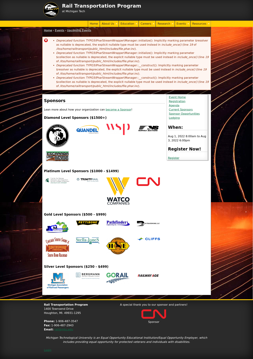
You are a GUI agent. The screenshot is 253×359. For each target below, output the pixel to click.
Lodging (174, 117)
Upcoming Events (79, 30)
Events (182, 24)
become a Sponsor (118, 109)
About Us (108, 24)
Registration (177, 101)
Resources (200, 24)
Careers (146, 24)
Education (128, 24)
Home (94, 23)
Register (173, 158)
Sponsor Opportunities (184, 113)
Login (47, 350)
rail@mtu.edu (63, 329)
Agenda (174, 105)
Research (164, 24)
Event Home (177, 97)
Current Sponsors (181, 109)
